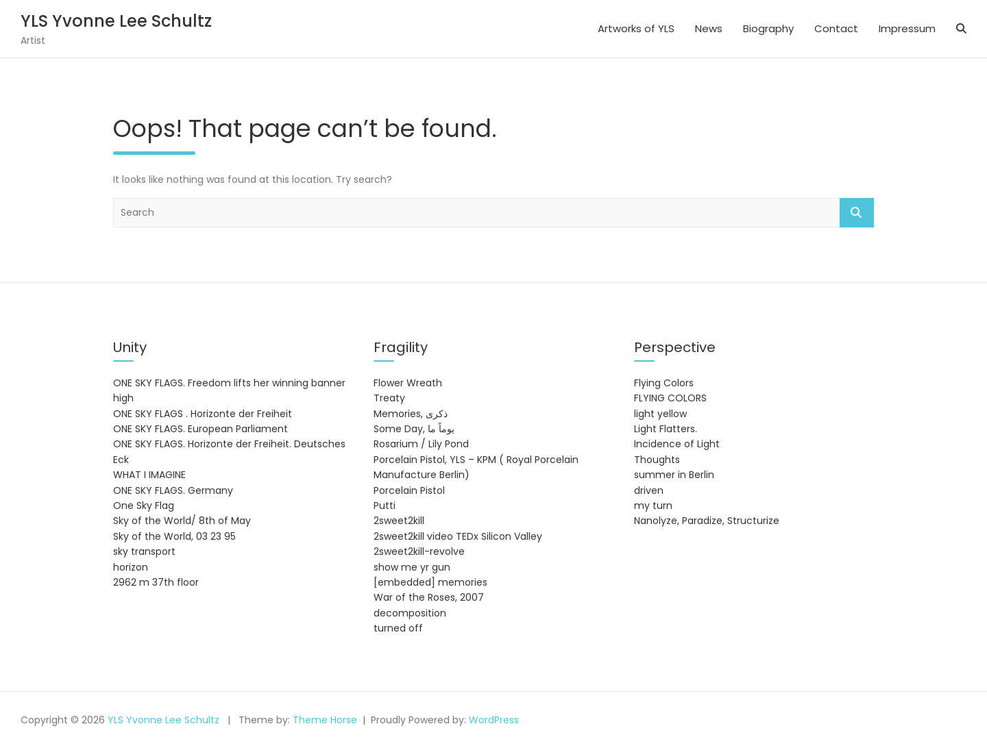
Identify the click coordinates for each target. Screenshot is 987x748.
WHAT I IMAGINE (149, 475)
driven (648, 490)
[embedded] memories (430, 582)
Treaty (389, 398)
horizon (130, 567)
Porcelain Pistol (409, 490)
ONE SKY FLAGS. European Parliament (200, 429)
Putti (384, 505)
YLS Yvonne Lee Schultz (116, 21)
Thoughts (657, 459)
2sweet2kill (399, 520)
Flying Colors (664, 383)
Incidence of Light (677, 444)
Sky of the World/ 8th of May (182, 520)
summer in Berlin (674, 475)
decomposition (410, 613)
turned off (398, 628)
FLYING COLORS (670, 398)
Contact (836, 28)
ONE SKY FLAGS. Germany (173, 490)
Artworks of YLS (636, 28)
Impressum (907, 28)
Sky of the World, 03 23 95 (174, 536)
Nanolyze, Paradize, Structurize (706, 520)
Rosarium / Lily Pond (421, 444)
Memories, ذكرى (411, 414)
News (708, 28)
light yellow (660, 414)
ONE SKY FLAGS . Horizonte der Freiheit (202, 414)
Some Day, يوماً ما (414, 429)
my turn (653, 505)
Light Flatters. (665, 429)
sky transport (144, 551)
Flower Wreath (408, 383)
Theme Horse (325, 720)
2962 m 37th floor (156, 582)
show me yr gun (412, 567)
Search (857, 212)
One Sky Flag (143, 505)
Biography (768, 28)
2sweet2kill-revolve (419, 551)
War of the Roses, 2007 (429, 597)
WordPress (494, 720)
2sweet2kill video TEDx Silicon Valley (458, 536)
